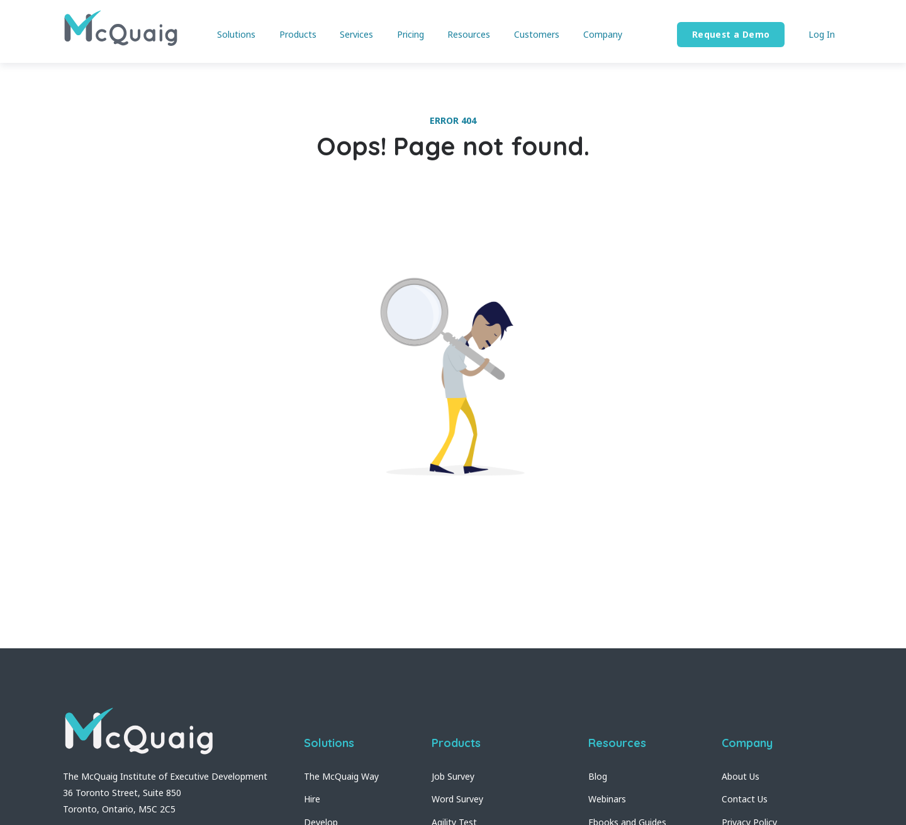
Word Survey (457, 799)
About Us (740, 776)
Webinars (607, 799)
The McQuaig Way (341, 776)
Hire (312, 799)
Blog (597, 776)
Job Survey (453, 776)
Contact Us (745, 799)
